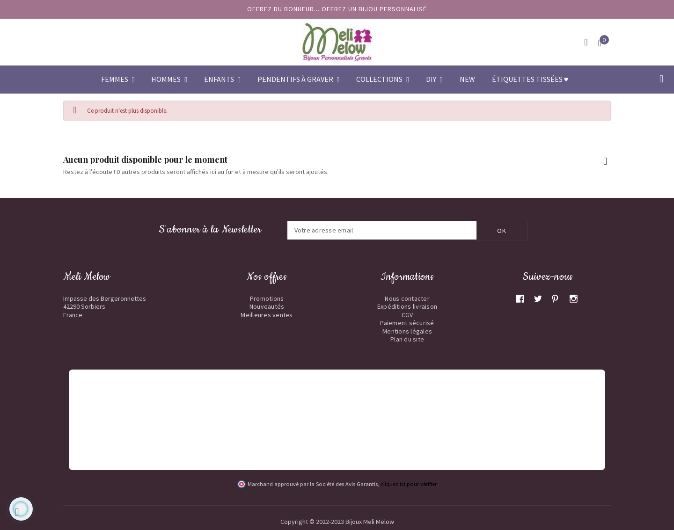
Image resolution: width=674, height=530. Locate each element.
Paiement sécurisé (407, 322)
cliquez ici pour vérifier (408, 483)
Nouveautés (267, 306)
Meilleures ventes (267, 314)
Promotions (267, 298)
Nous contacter (407, 298)
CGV (407, 314)
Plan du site (407, 338)
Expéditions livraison (407, 306)
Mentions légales (407, 331)
